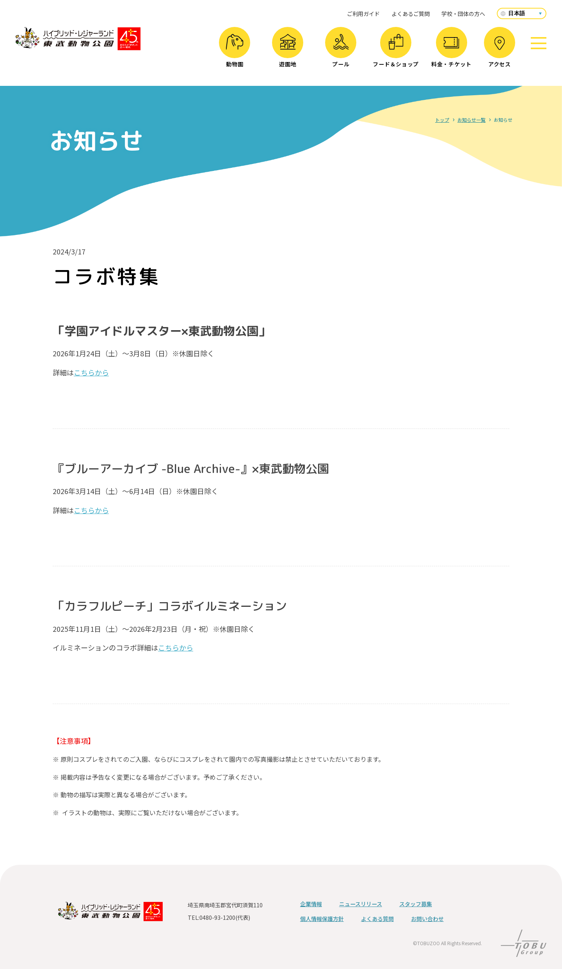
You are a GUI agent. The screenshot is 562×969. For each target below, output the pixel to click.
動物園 (235, 51)
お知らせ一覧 (471, 119)
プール (341, 51)
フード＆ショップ (396, 51)
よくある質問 (377, 919)
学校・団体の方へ (463, 14)
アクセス (499, 52)
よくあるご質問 (410, 14)
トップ (442, 119)
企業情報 (311, 904)
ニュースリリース (360, 904)
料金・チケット (451, 52)
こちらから (91, 372)
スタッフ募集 (415, 904)
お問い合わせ (427, 919)
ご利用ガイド (363, 14)
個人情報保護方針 (322, 919)
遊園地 (288, 51)
